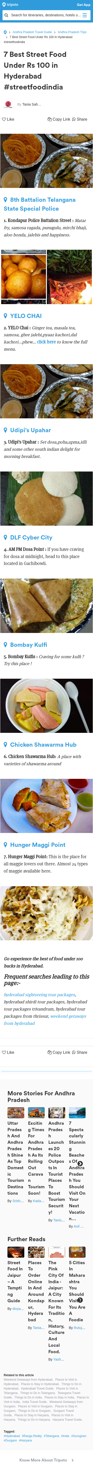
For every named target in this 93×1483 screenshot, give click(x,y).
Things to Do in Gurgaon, (34, 1411)
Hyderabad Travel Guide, (37, 1388)
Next (80, 1163)
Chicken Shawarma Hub (40, 745)
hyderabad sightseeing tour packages (39, 994)
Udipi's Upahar (27, 430)
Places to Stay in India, (60, 1397)
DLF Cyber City (28, 537)
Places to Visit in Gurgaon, (35, 1406)
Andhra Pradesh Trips (72, 32)
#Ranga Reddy (32, 1436)
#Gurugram (78, 1436)
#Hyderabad (12, 1436)
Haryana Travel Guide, (67, 1419)
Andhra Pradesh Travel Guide (32, 32)
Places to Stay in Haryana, (31, 1415)
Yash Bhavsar (64, 1359)
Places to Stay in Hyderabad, (40, 1384)
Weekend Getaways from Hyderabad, (28, 1379)
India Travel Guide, (35, 1402)
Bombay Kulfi (25, 645)
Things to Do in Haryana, (34, 1419)
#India (65, 1436)
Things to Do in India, (28, 1397)
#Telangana (51, 1436)
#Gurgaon (10, 1440)
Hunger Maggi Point (34, 845)
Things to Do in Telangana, (38, 1393)
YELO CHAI (23, 316)
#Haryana (25, 1440)
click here (46, 342)
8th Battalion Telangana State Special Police (40, 204)
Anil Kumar (82, 1226)
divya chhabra (23, 1309)
